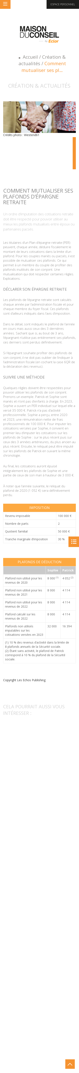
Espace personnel (63, 4)
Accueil (30, 57)
